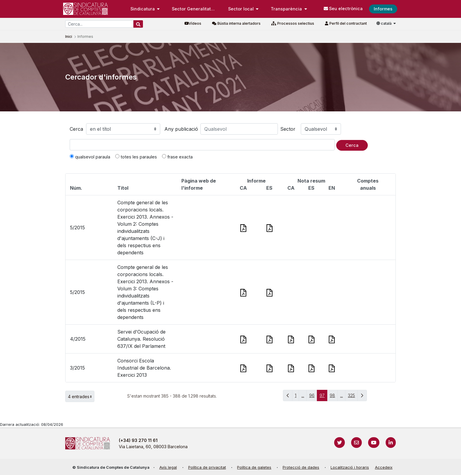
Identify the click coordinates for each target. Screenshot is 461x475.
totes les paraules (136, 156)
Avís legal (168, 467)
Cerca (76, 129)
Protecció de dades (301, 467)
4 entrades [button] (81, 396)
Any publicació (181, 129)
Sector (287, 129)
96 (313, 397)
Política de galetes (254, 467)
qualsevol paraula (90, 156)
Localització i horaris (350, 467)
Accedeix (384, 467)
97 (323, 397)
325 (353, 397)
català (384, 23)
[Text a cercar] (202, 144)
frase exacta (177, 156)
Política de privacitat (207, 467)
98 (334, 397)
